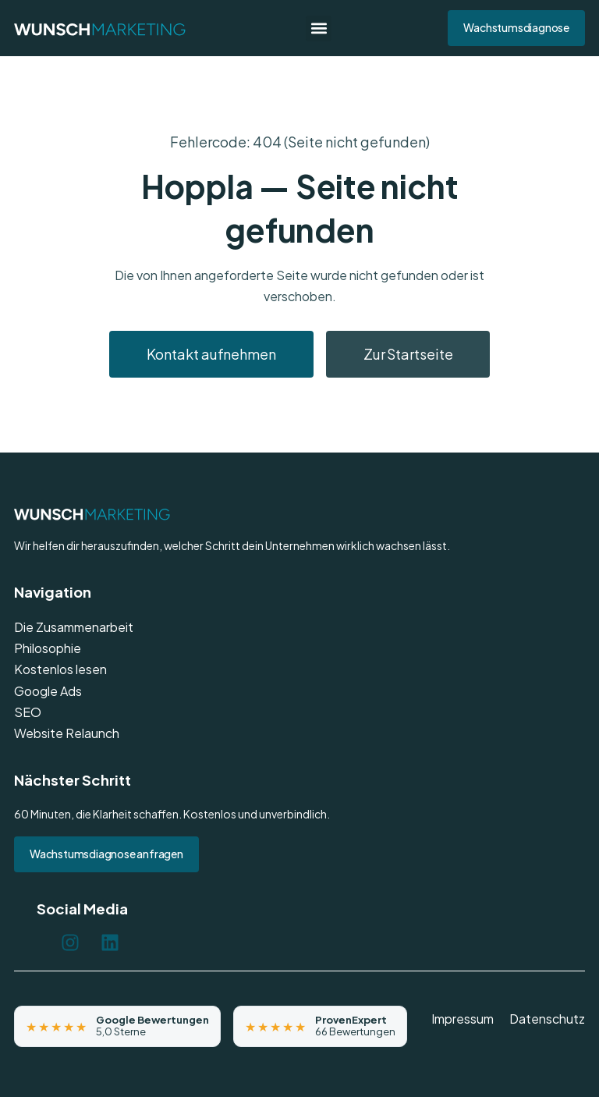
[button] (318, 28)
